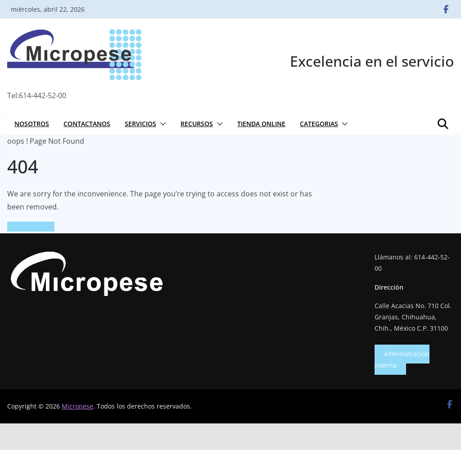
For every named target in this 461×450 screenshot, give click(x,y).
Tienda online (261, 123)
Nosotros (31, 123)
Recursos (197, 123)
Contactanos (86, 123)
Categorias (319, 123)
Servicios (140, 123)
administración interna (402, 359)
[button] (161, 124)
